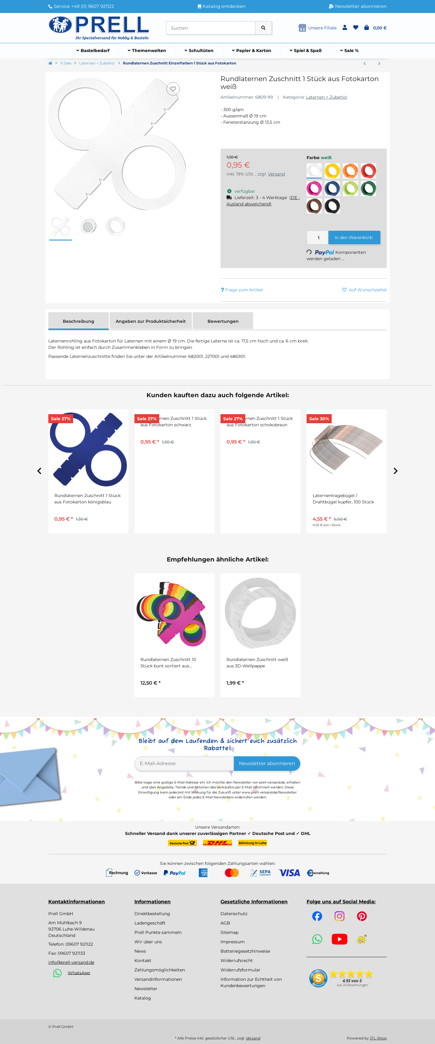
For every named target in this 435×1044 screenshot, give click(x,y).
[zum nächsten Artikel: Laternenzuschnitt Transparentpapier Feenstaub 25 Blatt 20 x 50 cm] (379, 63)
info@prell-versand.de (71, 962)
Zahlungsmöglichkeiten (159, 970)
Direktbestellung (152, 913)
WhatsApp (79, 972)
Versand (276, 174)
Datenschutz (234, 913)
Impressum (233, 941)
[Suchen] (210, 28)
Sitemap (229, 932)
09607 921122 (79, 944)
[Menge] (318, 237)
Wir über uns (148, 941)
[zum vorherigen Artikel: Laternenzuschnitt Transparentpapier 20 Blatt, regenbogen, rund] (364, 63)
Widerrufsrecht (237, 960)
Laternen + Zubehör (326, 97)
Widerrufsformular (240, 970)
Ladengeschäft (150, 923)
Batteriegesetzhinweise (245, 951)
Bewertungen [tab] (223, 321)
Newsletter (145, 988)
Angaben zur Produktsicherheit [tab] (151, 321)
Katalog (142, 998)
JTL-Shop (378, 1038)
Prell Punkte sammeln (158, 932)
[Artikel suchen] (263, 28)
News (140, 951)
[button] (345, 27)
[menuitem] (93, 50)
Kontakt (142, 960)
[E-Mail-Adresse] (184, 763)
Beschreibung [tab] (78, 321)
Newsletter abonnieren (267, 763)
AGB (225, 923)
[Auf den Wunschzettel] (173, 89)
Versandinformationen (158, 979)
